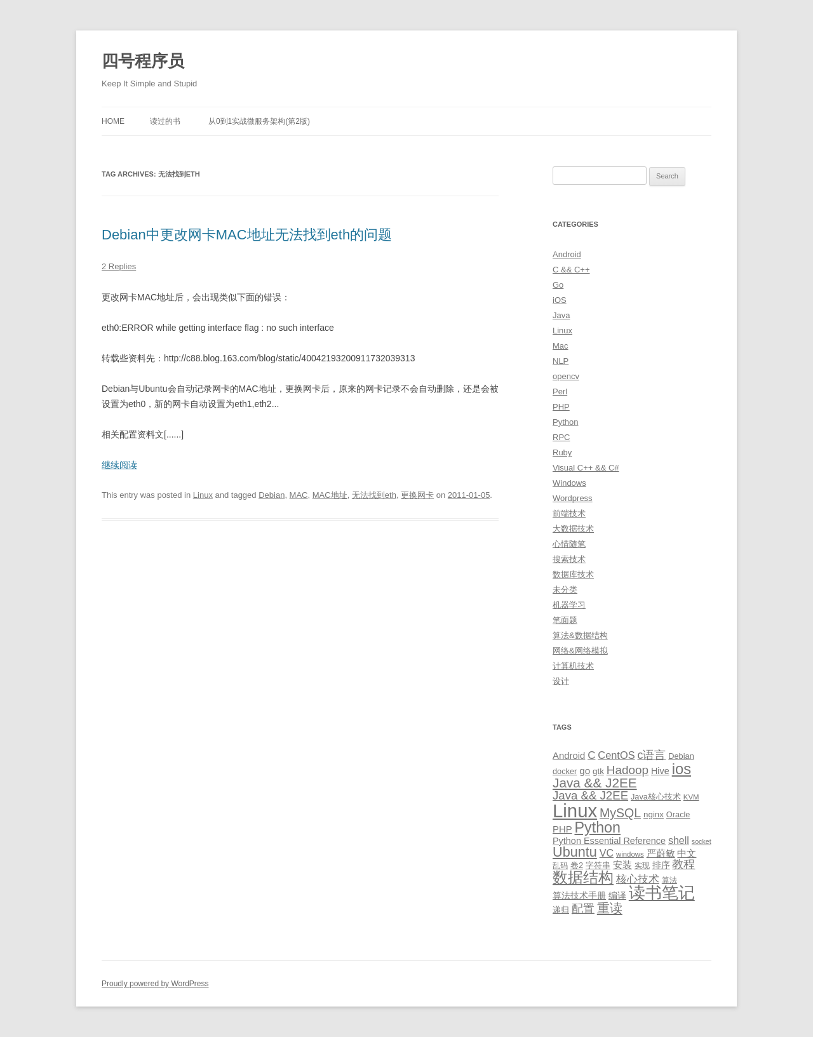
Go (558, 285)
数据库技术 (573, 574)
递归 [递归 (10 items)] (561, 909)
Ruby (562, 452)
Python (565, 422)
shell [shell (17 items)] (678, 840)
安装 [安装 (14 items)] (622, 865)
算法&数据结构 (580, 635)
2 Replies (119, 266)
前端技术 (569, 513)
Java (561, 315)
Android (567, 254)
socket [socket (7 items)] (701, 841)
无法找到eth (374, 495)
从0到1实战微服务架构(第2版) (259, 121)
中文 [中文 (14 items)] (686, 853)
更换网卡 (417, 495)
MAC (299, 495)
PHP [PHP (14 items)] (562, 829)
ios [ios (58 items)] (681, 768)
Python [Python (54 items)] (597, 827)
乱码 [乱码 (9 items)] (560, 865)
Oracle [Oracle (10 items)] (678, 814)
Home (113, 121)
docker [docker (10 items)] (565, 771)
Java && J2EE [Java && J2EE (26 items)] (590, 795)
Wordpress (573, 498)
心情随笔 (569, 544)
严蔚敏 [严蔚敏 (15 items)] (661, 853)
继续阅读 (119, 465)
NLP (560, 361)
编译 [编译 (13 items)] (617, 895)
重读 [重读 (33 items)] (609, 908)
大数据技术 (573, 528)
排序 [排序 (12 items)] (661, 865)
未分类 (565, 589)
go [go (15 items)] (584, 770)
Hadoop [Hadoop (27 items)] (627, 770)
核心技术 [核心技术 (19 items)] (637, 879)
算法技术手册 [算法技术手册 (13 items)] (579, 895)
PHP (561, 406)
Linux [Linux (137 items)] (575, 810)
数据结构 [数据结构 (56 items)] (583, 877)
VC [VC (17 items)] (607, 853)
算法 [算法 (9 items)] (669, 880)
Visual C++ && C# (586, 467)
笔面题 (565, 620)
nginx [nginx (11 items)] (653, 814)
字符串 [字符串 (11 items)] (598, 865)
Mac (560, 346)
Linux (203, 495)
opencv (566, 376)
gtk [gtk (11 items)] (598, 771)
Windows (569, 483)
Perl (560, 391)
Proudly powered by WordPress (155, 983)
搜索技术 (569, 559)
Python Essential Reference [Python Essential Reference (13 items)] (609, 841)
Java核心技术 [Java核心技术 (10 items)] (656, 796)
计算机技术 (573, 666)
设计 (561, 681)
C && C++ (571, 269)
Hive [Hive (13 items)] (660, 771)
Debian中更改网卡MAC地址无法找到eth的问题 (247, 235)
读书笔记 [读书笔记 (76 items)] (662, 893)
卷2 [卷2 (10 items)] (576, 865)
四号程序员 (143, 60)
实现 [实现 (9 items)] (642, 865)
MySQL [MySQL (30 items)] (620, 813)
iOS (560, 300)
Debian (272, 495)
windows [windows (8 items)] (630, 854)
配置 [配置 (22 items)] (583, 908)
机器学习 (569, 605)
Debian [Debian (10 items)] (681, 756)
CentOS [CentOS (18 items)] (616, 755)
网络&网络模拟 (580, 650)
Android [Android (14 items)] (569, 756)
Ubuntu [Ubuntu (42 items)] (575, 852)
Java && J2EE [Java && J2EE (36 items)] (595, 782)
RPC (561, 437)
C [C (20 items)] (591, 755)
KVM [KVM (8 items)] (691, 797)
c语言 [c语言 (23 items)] (651, 755)
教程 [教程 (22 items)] (683, 864)
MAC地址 (329, 495)
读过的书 (165, 121)
